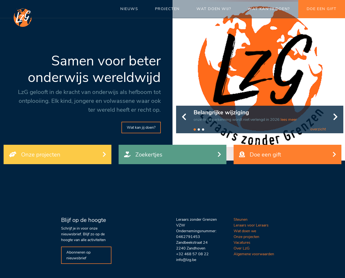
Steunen (240, 219)
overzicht (318, 129)
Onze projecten (246, 236)
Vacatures (242, 242)
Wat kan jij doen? (141, 127)
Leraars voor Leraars (251, 225)
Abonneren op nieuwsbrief (78, 255)
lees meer (289, 119)
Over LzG (242, 248)
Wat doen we (245, 231)
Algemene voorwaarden (254, 254)
